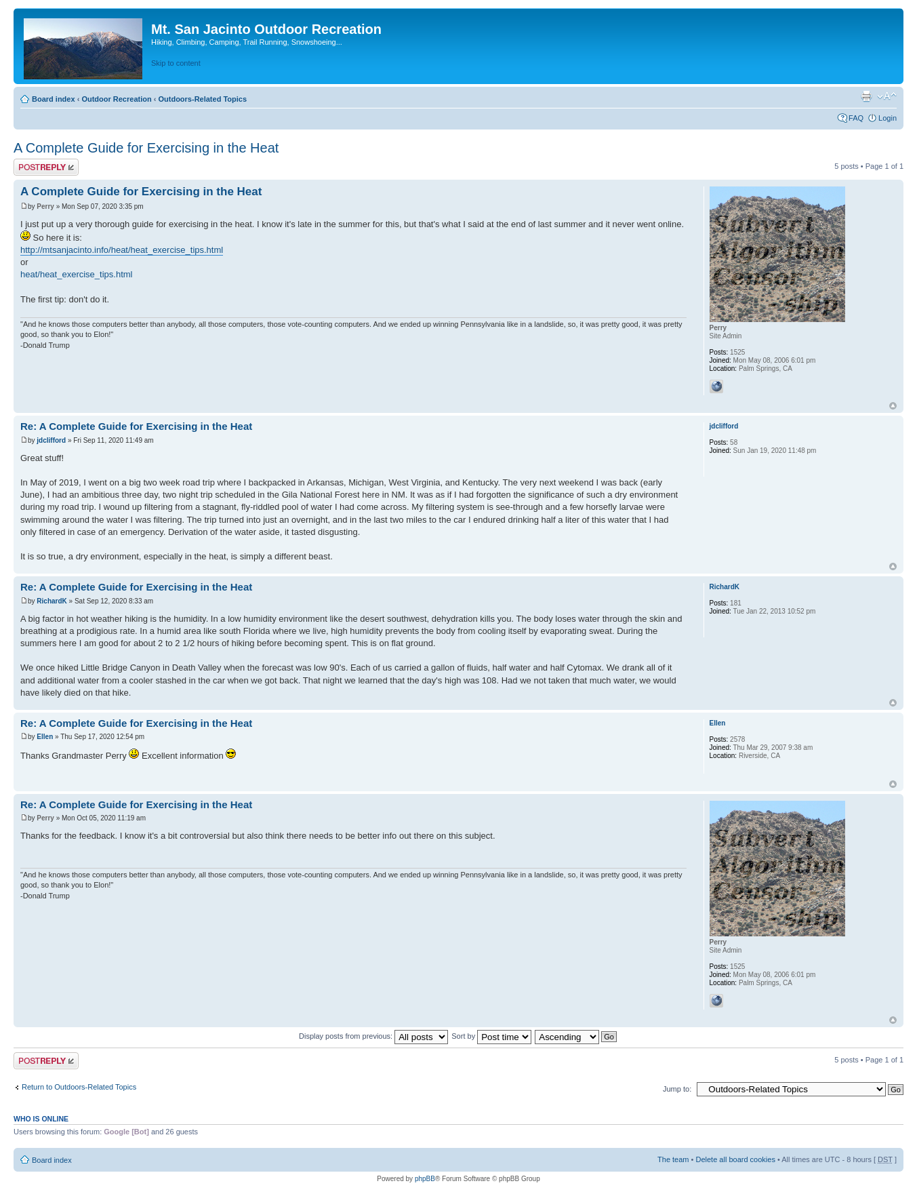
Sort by (491, 1036)
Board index (53, 99)
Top (893, 406)
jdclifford (51, 440)
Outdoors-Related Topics (202, 99)
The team (673, 1159)
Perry (45, 206)
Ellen (45, 736)
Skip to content (176, 63)
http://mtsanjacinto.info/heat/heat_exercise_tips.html (121, 250)
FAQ (856, 118)
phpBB (425, 1178)
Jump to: (677, 1089)
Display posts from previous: (373, 1036)
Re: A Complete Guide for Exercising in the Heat (136, 426)
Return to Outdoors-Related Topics (79, 1087)
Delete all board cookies (735, 1159)
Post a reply (46, 167)
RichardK (51, 601)
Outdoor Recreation (116, 99)
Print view (866, 96)
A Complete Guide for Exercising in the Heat (146, 147)
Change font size (887, 96)
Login (887, 118)
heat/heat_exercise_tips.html (76, 274)
